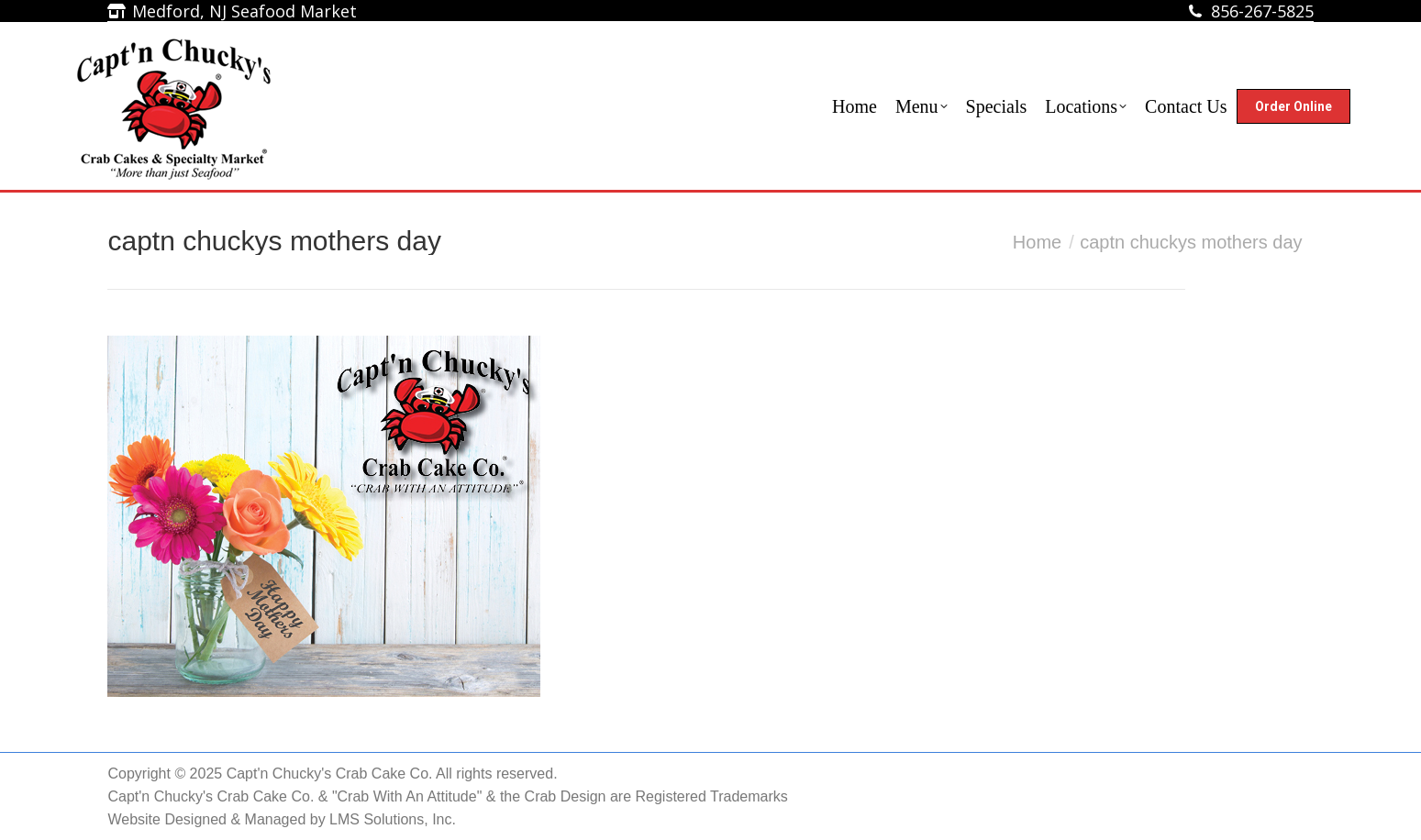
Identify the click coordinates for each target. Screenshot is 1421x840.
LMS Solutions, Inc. (392, 819)
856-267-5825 (1262, 11)
